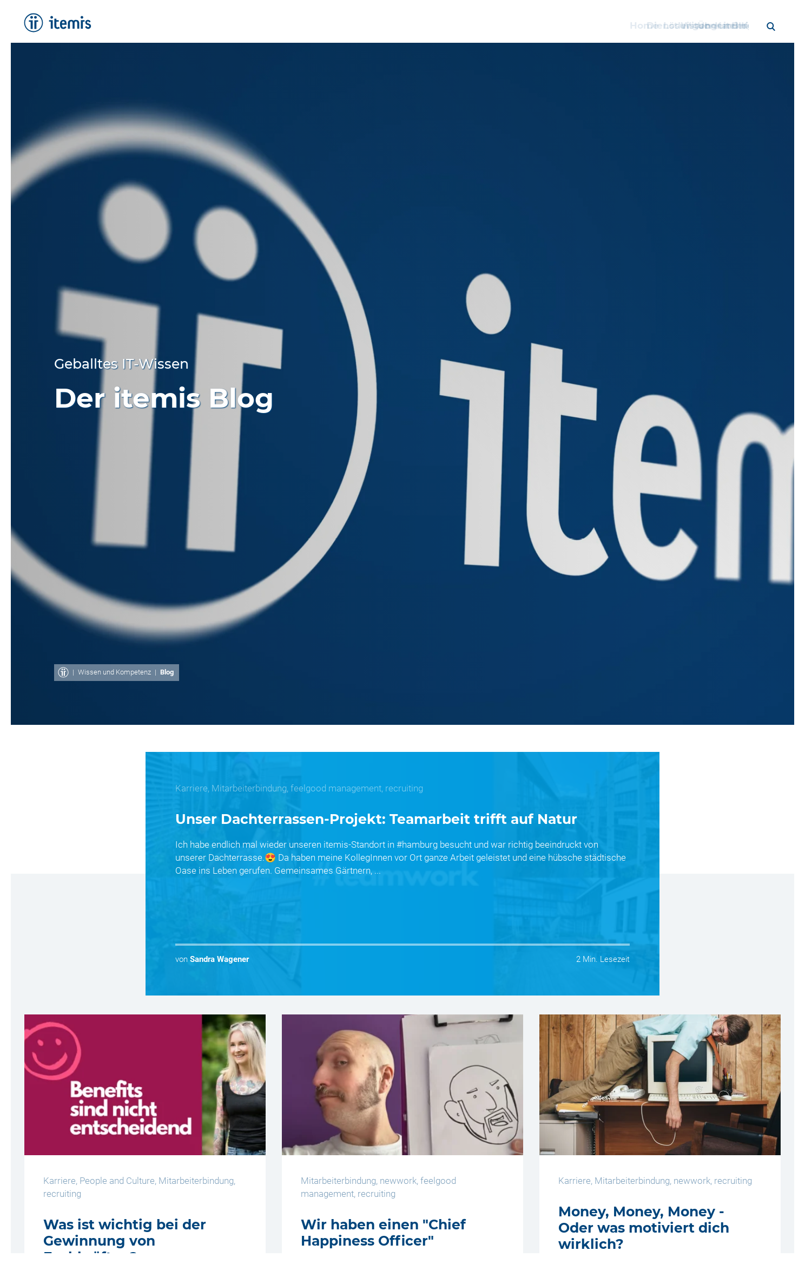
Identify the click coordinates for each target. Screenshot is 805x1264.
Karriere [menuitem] (660, 25)
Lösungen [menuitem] (396, 25)
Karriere (191, 788)
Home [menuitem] (241, 25)
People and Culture (117, 1180)
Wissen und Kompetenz (114, 672)
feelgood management (336, 788)
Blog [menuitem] (707, 25)
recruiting (404, 788)
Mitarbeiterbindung (249, 788)
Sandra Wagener (219, 959)
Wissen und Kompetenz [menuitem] (494, 25)
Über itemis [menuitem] (597, 25)
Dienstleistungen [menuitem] (313, 25)
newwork (398, 1180)
